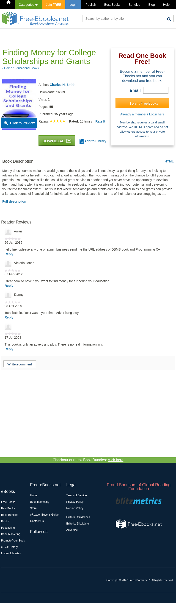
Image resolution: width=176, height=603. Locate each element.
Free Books (8, 502)
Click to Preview (22, 123)
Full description (14, 201)
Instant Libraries (11, 553)
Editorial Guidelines (78, 517)
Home (33, 495)
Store (33, 508)
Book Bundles (9, 514)
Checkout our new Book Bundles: (88, 460)
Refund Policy (74, 508)
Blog (151, 4)
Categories (28, 4)
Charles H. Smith (62, 85)
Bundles (134, 4)
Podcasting (8, 527)
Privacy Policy (74, 501)
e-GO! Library (9, 547)
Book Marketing (10, 534)
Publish (90, 4)
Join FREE (53, 4)
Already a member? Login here (142, 114)
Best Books (112, 4)
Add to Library (93, 141)
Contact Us (37, 521)
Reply (9, 254)
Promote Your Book (13, 540)
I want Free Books (144, 103)
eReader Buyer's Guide (44, 514)
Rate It (100, 121)
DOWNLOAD (56, 141)
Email (135, 90)
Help (166, 4)
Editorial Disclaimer (78, 523)
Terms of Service (76, 495)
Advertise (72, 530)
